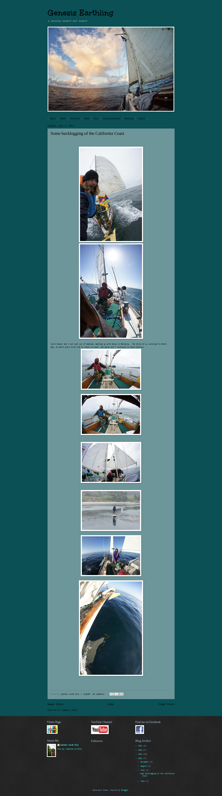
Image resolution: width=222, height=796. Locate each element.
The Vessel (75, 118)
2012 (140, 758)
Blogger (124, 790)
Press (96, 118)
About (63, 118)
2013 (140, 754)
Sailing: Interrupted (111, 118)
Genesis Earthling (80, 13)
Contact (141, 118)
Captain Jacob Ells (69, 745)
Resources (129, 118)
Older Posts (167, 704)
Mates (86, 118)
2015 (140, 746)
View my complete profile (69, 749)
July (143, 770)
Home (53, 118)
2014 (140, 750)
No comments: (99, 694)
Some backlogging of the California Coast (87, 133)
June (143, 781)
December (145, 762)
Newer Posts (56, 704)
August (144, 766)
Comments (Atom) (69, 710)
